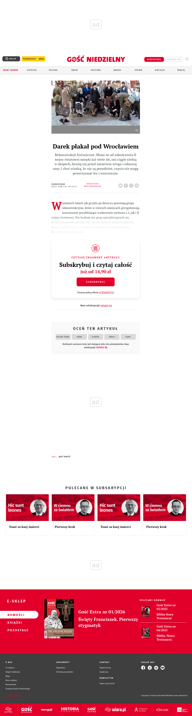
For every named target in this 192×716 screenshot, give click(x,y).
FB (126, 185)
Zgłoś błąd (12, 696)
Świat (74, 70)
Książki (14, 622)
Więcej (181, 70)
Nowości (14, 614)
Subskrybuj (95, 282)
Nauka (117, 70)
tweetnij (132, 185)
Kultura (96, 70)
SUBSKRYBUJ (154, 59)
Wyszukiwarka (187, 59)
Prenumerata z (33, 59)
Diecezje (160, 70)
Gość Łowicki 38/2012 (64, 187)
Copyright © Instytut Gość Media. (153, 695)
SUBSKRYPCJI (106, 292)
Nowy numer (10, 70)
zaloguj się (174, 59)
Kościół (32, 70)
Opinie (138, 70)
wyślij (137, 185)
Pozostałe (14, 630)
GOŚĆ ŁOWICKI (64, 456)
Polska (53, 70)
